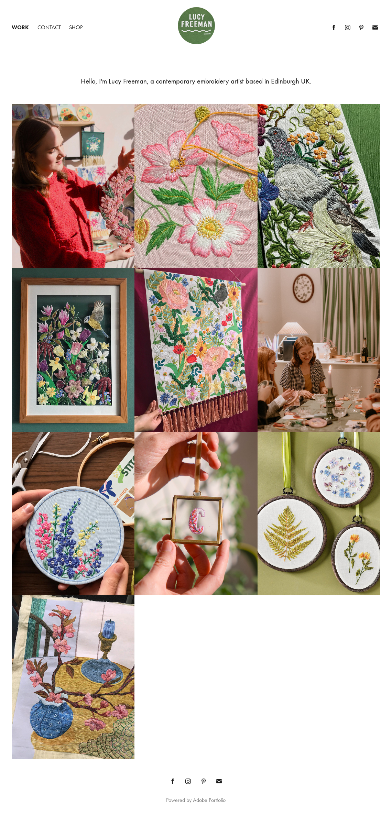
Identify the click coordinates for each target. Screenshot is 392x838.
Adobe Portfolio (209, 800)
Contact (49, 27)
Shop (76, 27)
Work (20, 27)
